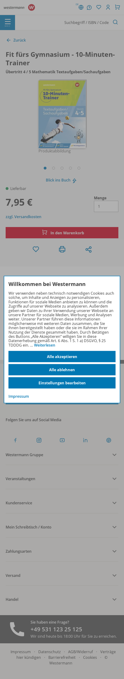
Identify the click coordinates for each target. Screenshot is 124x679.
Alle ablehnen (62, 369)
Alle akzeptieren (62, 356)
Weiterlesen (44, 344)
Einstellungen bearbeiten (62, 382)
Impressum (18, 396)
